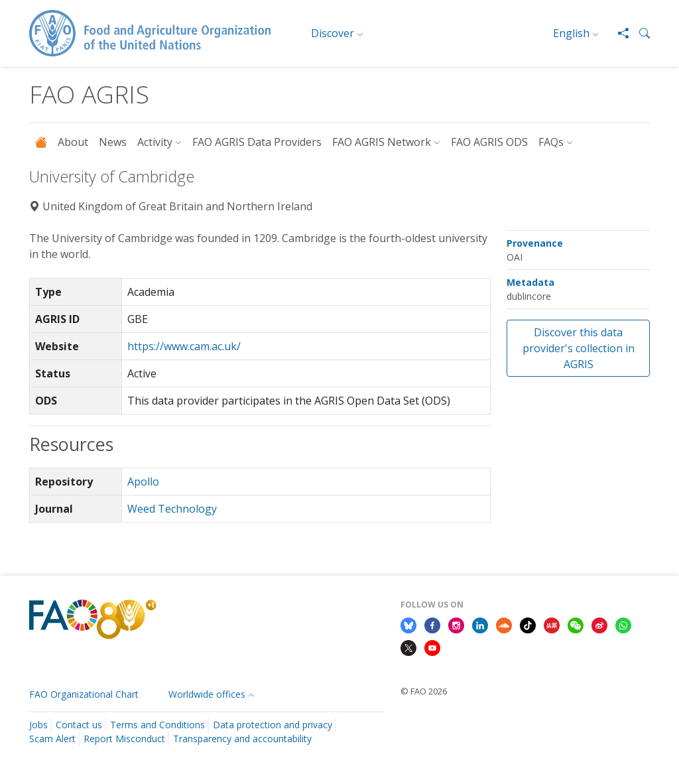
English (571, 33)
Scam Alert (52, 738)
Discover (332, 33)
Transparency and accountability (242, 738)
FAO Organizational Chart (84, 694)
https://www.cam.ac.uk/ (184, 346)
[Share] (618, 33)
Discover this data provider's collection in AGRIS (579, 348)
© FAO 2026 (424, 691)
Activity (154, 142)
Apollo (143, 481)
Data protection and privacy (272, 724)
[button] (639, 33)
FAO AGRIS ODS (489, 142)
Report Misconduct (124, 738)
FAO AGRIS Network (381, 142)
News (113, 142)
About (73, 142)
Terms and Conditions (157, 724)
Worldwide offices (206, 694)
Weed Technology (172, 508)
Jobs (38, 724)
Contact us (79, 724)
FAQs (551, 142)
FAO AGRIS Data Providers (257, 142)
